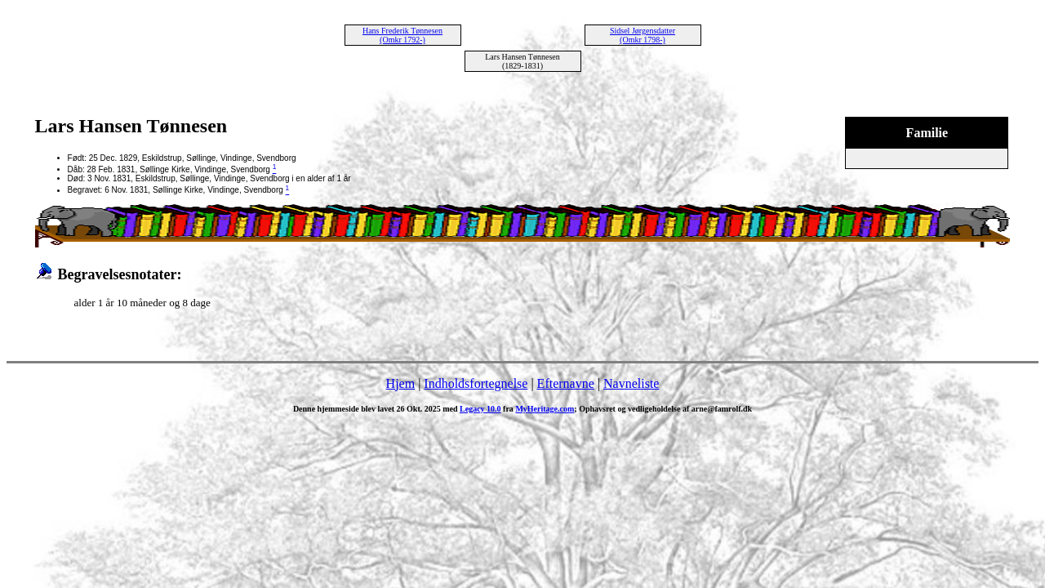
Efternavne (565, 383)
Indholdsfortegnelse (475, 383)
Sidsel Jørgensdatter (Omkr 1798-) (642, 35)
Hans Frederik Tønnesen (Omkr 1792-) (402, 35)
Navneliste (631, 383)
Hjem (401, 383)
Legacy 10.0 (480, 408)
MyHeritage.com (544, 408)
